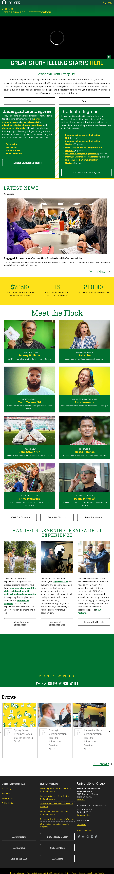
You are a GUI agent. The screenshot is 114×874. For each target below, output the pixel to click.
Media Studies (7, 798)
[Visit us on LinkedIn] (92, 836)
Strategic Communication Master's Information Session (54, 730)
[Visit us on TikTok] (96, 836)
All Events (101, 764)
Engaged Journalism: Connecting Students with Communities (43, 258)
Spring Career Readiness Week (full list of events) (19, 730)
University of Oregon (92, 783)
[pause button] (109, 57)
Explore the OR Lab (94, 621)
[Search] (104, 2)
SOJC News (57, 858)
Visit (29, 100)
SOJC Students (19, 836)
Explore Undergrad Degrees (28, 162)
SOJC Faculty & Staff (57, 836)
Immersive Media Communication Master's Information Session (89, 730)
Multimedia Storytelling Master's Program (57, 819)
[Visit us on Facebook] (79, 836)
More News (98, 272)
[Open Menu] (110, 2)
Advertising (6, 788)
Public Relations (8, 803)
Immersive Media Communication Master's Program (54, 813)
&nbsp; (57, 37)
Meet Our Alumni (93, 517)
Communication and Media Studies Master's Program (54, 797)
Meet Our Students (20, 517)
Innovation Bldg (83, 815)
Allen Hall (81, 799)
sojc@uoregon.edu (85, 830)
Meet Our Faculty (57, 517)
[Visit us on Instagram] (88, 836)
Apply (85, 100)
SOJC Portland (57, 847)
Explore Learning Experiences (20, 623)
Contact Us (81, 824)
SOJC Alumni (19, 847)
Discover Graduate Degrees (86, 172)
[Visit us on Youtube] (83, 836)
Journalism (6, 793)
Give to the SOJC (19, 858)
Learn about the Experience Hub (57, 623)
